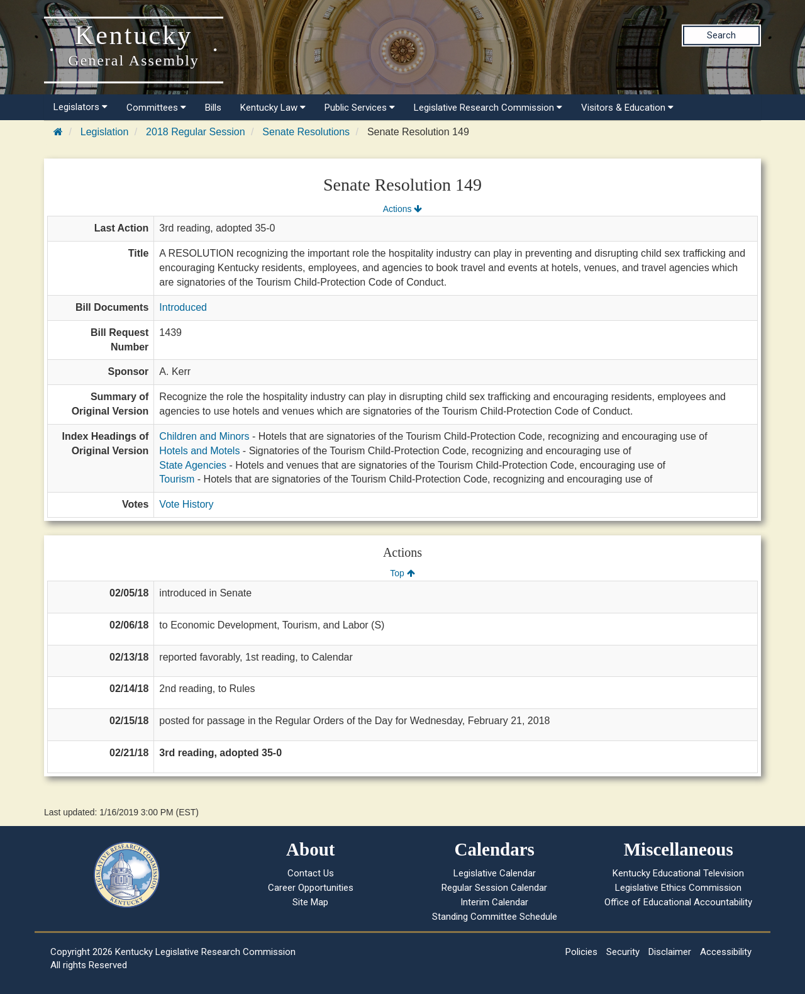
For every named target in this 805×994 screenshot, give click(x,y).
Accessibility (726, 952)
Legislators (80, 107)
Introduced (183, 307)
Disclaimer (669, 952)
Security (623, 952)
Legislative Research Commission (488, 107)
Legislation (104, 131)
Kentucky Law (273, 107)
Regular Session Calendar (494, 887)
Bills (213, 107)
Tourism (176, 479)
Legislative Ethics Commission (678, 887)
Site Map (310, 902)
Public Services (360, 107)
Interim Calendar (494, 902)
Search (721, 35)
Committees (156, 107)
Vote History (186, 504)
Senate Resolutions (306, 131)
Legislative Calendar (494, 873)
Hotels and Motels (199, 450)
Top (402, 573)
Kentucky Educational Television (678, 873)
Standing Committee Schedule (494, 916)
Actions (402, 209)
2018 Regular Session (195, 131)
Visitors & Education (627, 107)
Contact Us (310, 873)
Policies (581, 952)
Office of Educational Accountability (678, 902)
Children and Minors (204, 436)
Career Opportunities (310, 887)
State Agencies (192, 465)
